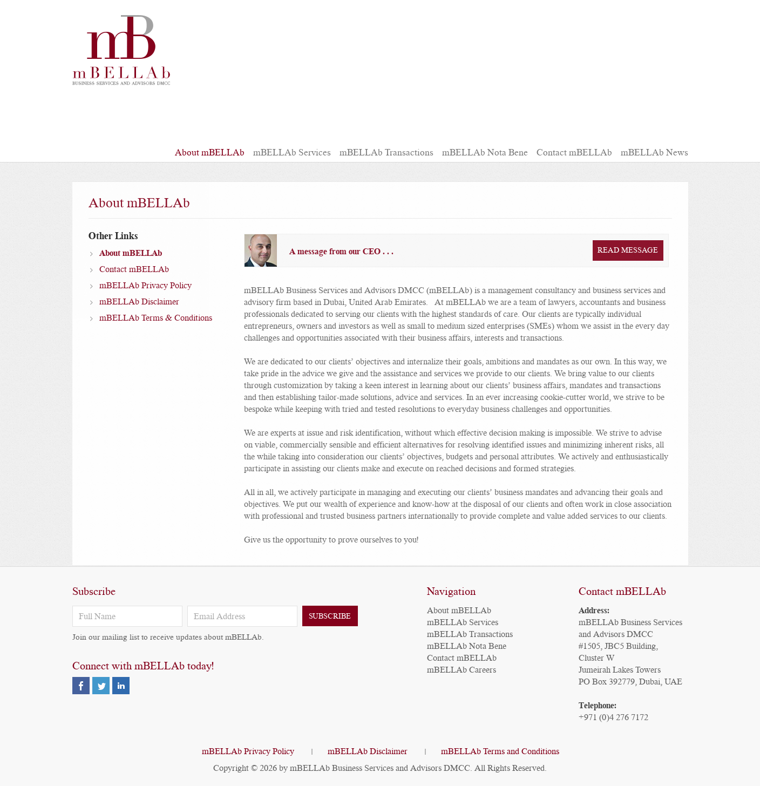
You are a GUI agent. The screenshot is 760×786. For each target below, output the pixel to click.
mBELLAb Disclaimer (139, 308)
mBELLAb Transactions (386, 152)
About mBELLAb (210, 152)
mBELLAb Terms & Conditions (155, 325)
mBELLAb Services (292, 152)
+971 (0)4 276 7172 (613, 717)
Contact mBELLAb (574, 152)
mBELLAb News (654, 152)
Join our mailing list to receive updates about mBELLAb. (168, 637)
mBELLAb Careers (461, 670)
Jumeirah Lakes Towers (620, 670)
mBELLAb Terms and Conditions (500, 751)
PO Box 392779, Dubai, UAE (630, 681)
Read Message (628, 257)
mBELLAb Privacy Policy (145, 292)
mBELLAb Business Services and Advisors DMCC (380, 768)
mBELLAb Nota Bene (485, 152)
